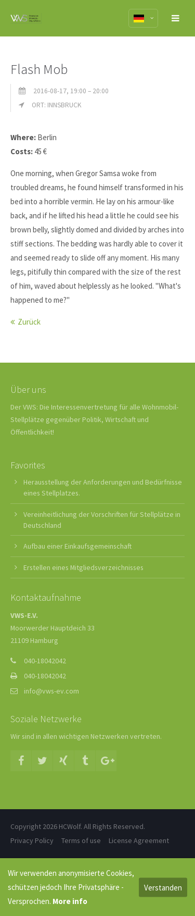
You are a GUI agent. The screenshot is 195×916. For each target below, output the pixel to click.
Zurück (29, 322)
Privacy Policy (32, 840)
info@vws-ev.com (51, 691)
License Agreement (139, 840)
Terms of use (81, 840)
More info (70, 901)
